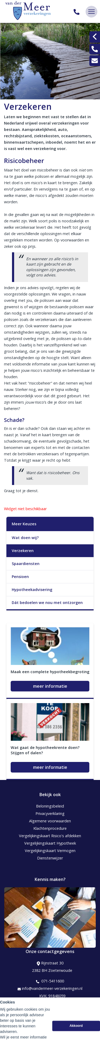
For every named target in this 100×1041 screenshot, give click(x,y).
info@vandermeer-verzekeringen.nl (50, 988)
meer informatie (50, 686)
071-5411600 (50, 981)
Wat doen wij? (25, 537)
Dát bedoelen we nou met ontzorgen (47, 602)
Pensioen (20, 576)
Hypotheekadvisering (32, 589)
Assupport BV (39, 1012)
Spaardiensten (25, 563)
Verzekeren (23, 550)
